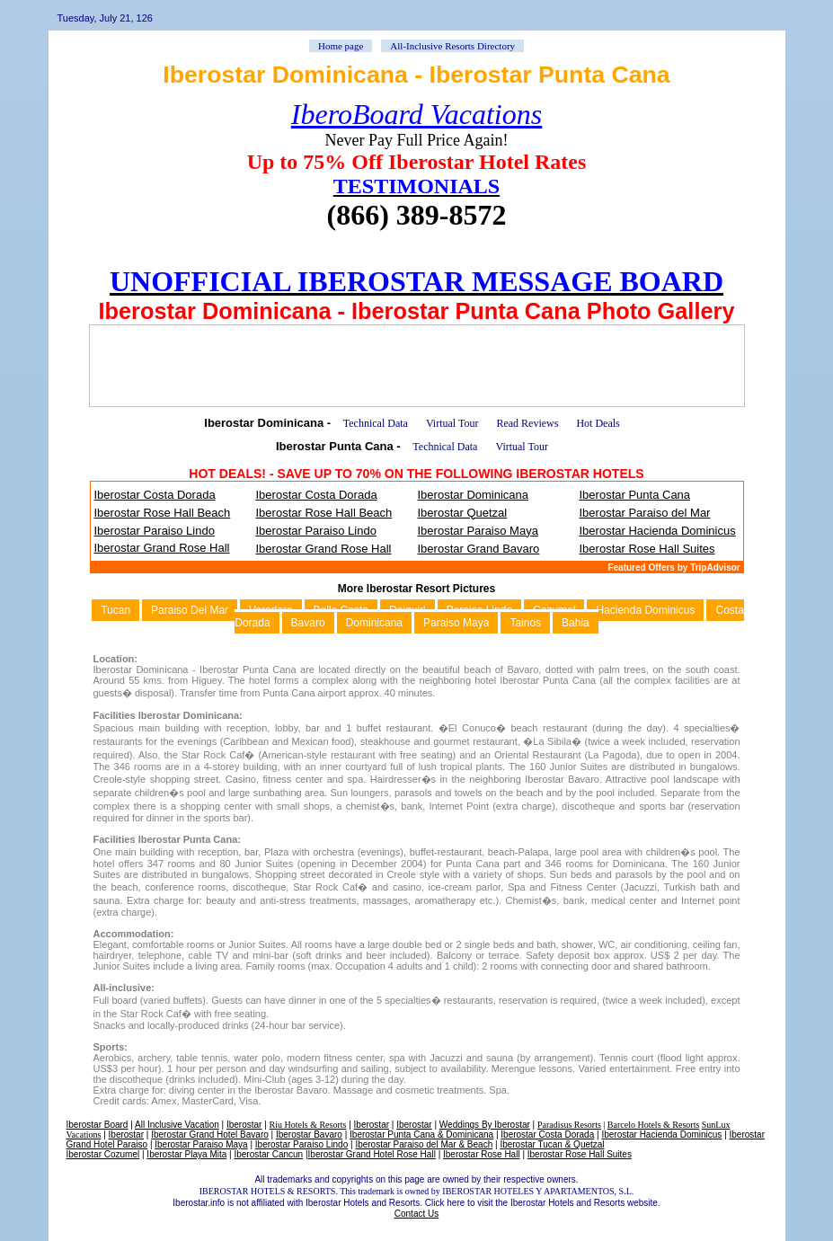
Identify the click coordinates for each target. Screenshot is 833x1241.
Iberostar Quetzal (463, 512)
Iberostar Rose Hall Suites (647, 548)
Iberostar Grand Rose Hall (162, 547)
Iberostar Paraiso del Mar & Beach (423, 1144)
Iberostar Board (97, 1125)
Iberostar (243, 1125)
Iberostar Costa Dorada (155, 494)
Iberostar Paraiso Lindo (154, 530)
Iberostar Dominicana (473, 494)
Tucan (115, 610)
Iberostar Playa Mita (186, 1154)
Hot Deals (597, 423)
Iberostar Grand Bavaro (479, 548)
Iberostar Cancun (268, 1154)
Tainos (525, 622)
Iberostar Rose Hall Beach (162, 512)
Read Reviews (527, 423)
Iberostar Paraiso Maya (478, 530)
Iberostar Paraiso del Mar (645, 512)
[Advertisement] (417, 365)
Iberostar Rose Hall (481, 1154)
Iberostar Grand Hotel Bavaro (210, 1134)
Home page (340, 45)
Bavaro (308, 622)
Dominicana (374, 622)
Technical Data (375, 423)
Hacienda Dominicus (645, 610)
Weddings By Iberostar (484, 1125)
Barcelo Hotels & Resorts (653, 1125)
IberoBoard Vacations (416, 114)
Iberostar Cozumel (103, 1154)
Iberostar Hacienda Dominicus (658, 530)
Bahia (575, 622)
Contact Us (416, 1214)
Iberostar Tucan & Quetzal (552, 1144)
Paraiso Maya (456, 622)
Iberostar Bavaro (309, 1134)
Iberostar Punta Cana (635, 494)
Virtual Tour (452, 423)
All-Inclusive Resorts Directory (452, 45)
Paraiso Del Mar (189, 610)
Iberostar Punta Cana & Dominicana (421, 1134)
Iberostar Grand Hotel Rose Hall (372, 1154)
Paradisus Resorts (569, 1125)
